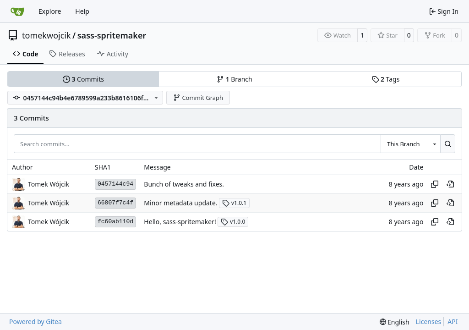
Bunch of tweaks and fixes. (184, 184)
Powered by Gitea (35, 321)
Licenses (429, 321)
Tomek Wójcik (48, 184)
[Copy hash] (435, 184)
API (452, 321)
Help (82, 11)
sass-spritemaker (112, 35)
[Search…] (447, 143)
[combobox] (410, 143)
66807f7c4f (115, 202)
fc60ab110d (115, 221)
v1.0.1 (234, 203)
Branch (234, 79)
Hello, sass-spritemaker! (180, 221)
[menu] (394, 322)
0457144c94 (115, 184)
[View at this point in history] (450, 184)
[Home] (17, 11)
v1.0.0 (233, 222)
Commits (83, 79)
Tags (386, 79)
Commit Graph (198, 98)
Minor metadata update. (180, 202)
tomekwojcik (46, 35)
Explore (49, 11)
